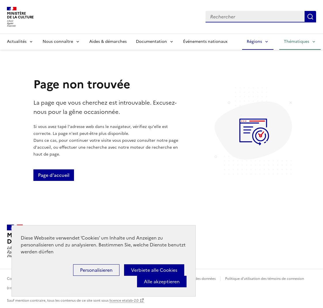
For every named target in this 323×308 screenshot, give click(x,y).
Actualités (16, 42)
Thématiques (296, 42)
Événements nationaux (205, 42)
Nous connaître (58, 42)
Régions (254, 42)
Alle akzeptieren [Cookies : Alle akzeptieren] (162, 281)
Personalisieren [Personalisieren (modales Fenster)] (96, 270)
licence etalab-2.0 (123, 300)
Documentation (151, 42)
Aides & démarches (108, 42)
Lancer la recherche (310, 16)
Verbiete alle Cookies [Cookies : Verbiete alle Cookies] (154, 270)
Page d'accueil (53, 175)
